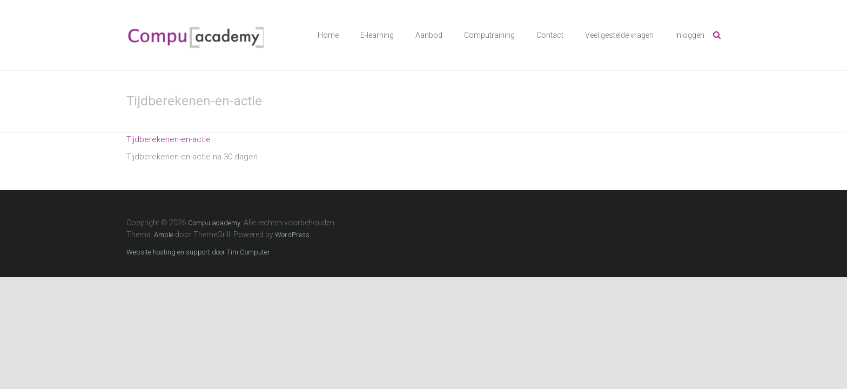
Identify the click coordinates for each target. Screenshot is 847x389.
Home (328, 35)
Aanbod (428, 35)
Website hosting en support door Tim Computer (198, 252)
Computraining (489, 35)
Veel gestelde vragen (619, 35)
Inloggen (689, 35)
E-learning (377, 35)
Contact (549, 35)
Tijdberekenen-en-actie (168, 139)
